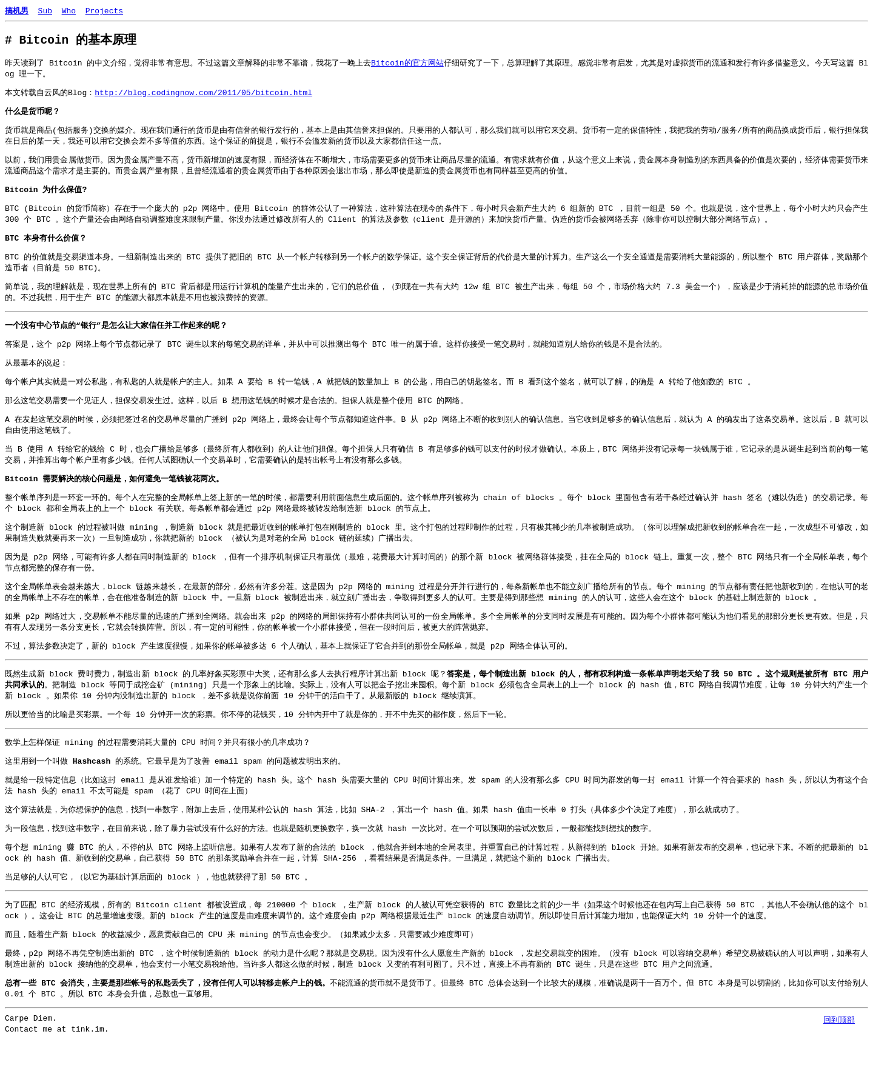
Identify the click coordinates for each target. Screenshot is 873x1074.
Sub (45, 10)
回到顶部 (839, 1019)
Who (69, 10)
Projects (104, 10)
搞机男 (16, 10)
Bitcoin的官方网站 (407, 63)
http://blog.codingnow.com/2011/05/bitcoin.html (203, 94)
